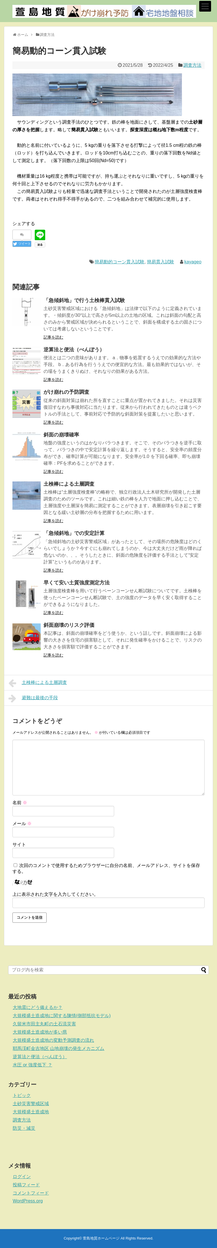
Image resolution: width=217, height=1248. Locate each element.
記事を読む (53, 337)
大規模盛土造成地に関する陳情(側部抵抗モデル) (62, 1015)
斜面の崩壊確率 (61, 435)
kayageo (192, 261)
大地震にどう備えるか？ (37, 1007)
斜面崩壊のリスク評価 (69, 625)
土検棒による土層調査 (69, 484)
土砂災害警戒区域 (31, 1103)
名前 (19, 802)
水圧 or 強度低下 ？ (32, 1064)
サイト (19, 844)
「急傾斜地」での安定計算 (74, 533)
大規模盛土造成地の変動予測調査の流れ (53, 1040)
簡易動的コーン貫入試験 (119, 261)
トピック (22, 1095)
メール (22, 823)
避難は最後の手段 (33, 698)
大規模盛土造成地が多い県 (40, 1032)
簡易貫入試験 (160, 261)
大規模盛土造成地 (31, 1111)
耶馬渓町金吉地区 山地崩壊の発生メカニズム (58, 1048)
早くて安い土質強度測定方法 (77, 583)
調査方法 (192, 65)
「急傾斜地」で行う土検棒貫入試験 (84, 300)
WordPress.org (28, 1200)
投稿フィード (26, 1184)
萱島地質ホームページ (101, 1238)
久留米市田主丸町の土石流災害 (44, 1023)
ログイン (22, 1176)
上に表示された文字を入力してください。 (55, 894)
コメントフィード (31, 1193)
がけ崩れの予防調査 (66, 392)
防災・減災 (24, 1128)
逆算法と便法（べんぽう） (74, 349)
